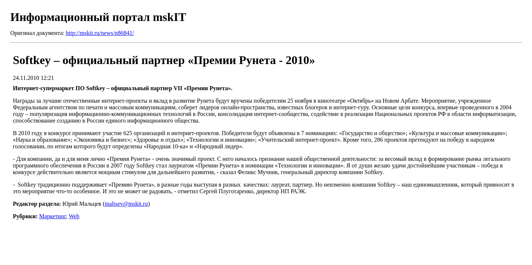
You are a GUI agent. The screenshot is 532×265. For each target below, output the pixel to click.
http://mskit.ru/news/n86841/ (100, 33)
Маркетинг (52, 216)
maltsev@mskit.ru (126, 204)
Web (74, 216)
